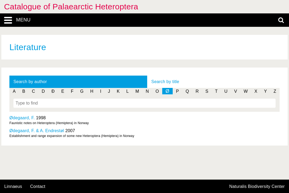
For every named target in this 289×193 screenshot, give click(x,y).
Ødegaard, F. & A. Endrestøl (36, 130)
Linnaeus (13, 186)
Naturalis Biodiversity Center (257, 186)
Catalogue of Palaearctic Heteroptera (71, 6)
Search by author (30, 81)
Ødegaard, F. (22, 118)
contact (37, 186)
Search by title (165, 81)
